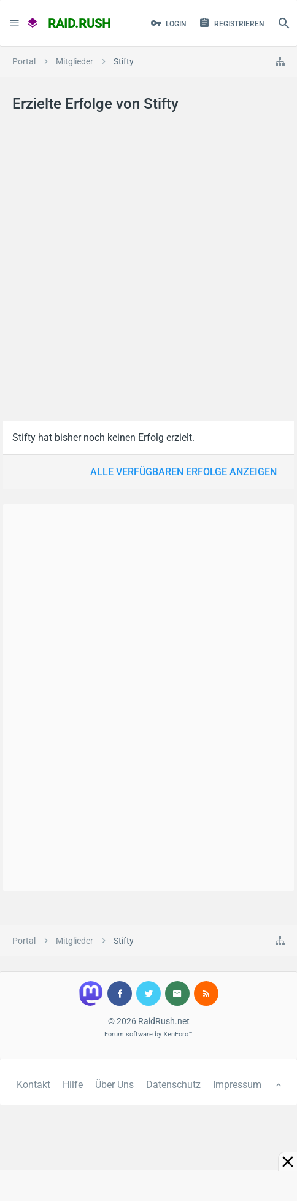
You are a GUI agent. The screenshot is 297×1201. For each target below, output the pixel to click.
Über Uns (114, 1084)
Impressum (237, 1084)
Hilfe (73, 1084)
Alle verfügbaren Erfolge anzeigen (183, 472)
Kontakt (33, 1084)
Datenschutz (173, 1084)
